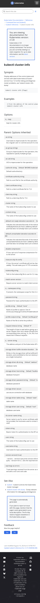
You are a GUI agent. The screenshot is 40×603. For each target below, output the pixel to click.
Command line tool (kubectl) (16, 22)
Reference (28, 20)
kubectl (9, 485)
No (15, 532)
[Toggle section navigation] (35, 11)
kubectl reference (12, 25)
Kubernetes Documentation (13, 20)
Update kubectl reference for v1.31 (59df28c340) (20, 548)
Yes (7, 532)
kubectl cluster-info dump (16, 490)
